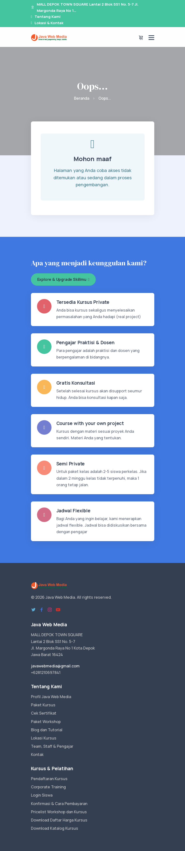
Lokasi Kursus (43, 738)
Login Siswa (41, 795)
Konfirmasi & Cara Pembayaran (59, 803)
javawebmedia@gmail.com (55, 666)
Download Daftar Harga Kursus (59, 820)
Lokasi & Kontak (49, 22)
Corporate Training (48, 787)
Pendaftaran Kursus (49, 778)
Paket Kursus (43, 705)
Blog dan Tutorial (46, 729)
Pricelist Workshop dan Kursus (59, 811)
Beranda (81, 98)
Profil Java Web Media (51, 696)
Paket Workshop (46, 721)
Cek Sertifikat (43, 713)
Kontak (37, 754)
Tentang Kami (47, 16)
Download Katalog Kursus (54, 828)
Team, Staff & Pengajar (52, 746)
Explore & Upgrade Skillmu (63, 279)
